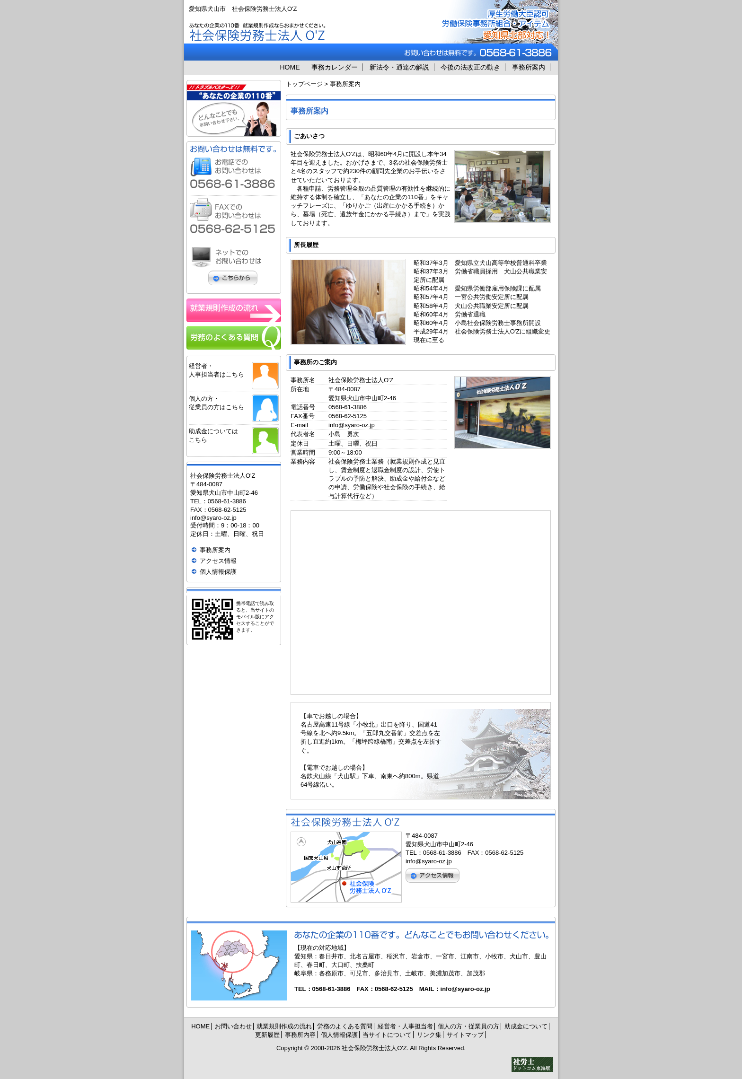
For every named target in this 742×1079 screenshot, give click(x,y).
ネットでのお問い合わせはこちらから (233, 266)
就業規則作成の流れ (284, 1026)
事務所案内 (528, 67)
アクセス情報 (218, 560)
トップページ (304, 84)
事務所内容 (300, 1034)
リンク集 (429, 1034)
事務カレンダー (334, 67)
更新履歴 (267, 1034)
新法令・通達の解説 (399, 67)
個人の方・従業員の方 (468, 1026)
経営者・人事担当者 (405, 1026)
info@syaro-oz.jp (351, 425)
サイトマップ (465, 1034)
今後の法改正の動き (470, 67)
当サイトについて (387, 1034)
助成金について (526, 1026)
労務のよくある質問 (344, 1026)
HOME (290, 67)
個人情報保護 (218, 571)
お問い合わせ (233, 1026)
